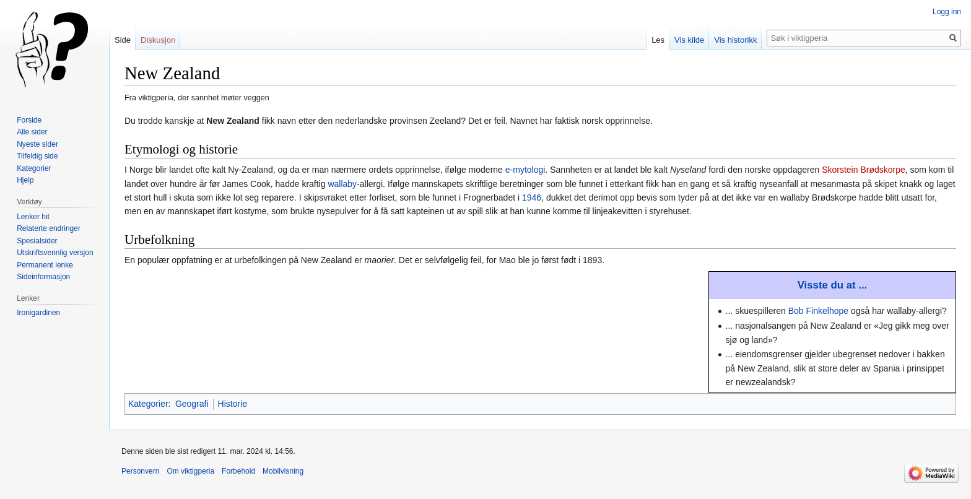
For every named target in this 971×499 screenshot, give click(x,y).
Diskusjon (158, 40)
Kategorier (148, 404)
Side (123, 40)
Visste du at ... (833, 285)
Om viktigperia (190, 471)
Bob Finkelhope (818, 311)
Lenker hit (33, 216)
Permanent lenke (45, 265)
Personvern (140, 471)
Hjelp (25, 180)
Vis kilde (689, 40)
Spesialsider (37, 240)
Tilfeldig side (37, 156)
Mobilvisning (283, 471)
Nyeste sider (37, 144)
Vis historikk (735, 40)
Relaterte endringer (49, 228)
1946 (531, 197)
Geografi (192, 404)
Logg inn (947, 11)
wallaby (342, 184)
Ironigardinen (38, 312)
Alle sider (32, 132)
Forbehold (238, 471)
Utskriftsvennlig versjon (55, 252)
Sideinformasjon (43, 276)
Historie (232, 404)
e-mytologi (525, 170)
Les (657, 40)
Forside (29, 120)
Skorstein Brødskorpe (863, 170)
